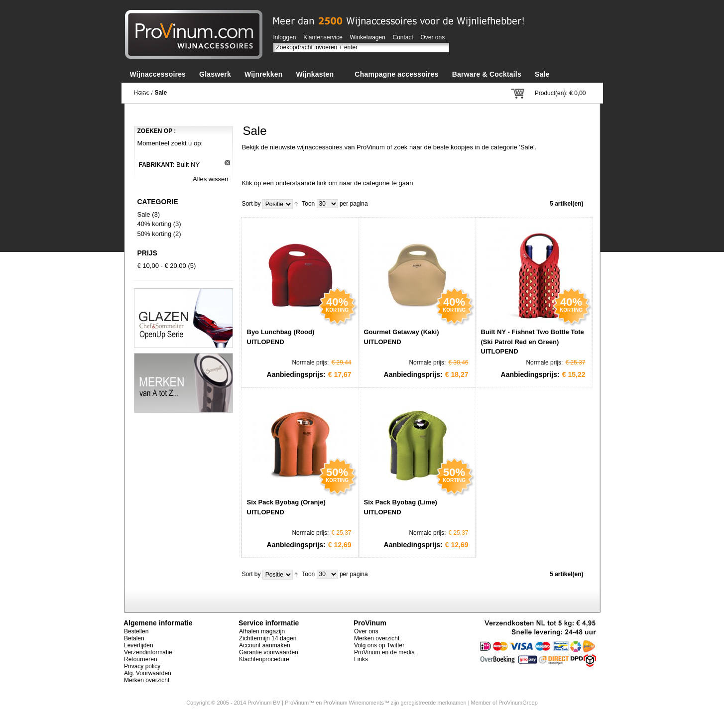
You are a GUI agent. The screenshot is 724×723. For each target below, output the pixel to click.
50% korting (154, 234)
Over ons (433, 37)
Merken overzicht (146, 680)
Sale (143, 214)
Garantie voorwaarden (268, 652)
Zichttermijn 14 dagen (267, 638)
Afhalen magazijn (262, 631)
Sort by (251, 203)
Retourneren (140, 659)
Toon (308, 203)
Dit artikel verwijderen (227, 162)
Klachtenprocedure (264, 659)
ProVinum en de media (384, 652)
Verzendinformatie (148, 652)
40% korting (154, 224)
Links (361, 659)
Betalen (134, 638)
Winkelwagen (367, 37)
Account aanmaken (264, 645)
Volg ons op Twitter (379, 645)
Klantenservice (323, 37)
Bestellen (136, 631)
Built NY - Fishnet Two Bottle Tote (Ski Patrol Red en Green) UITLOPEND (532, 341)
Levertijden (138, 645)
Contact (403, 37)
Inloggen (284, 37)
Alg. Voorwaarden (147, 673)
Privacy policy (142, 666)
